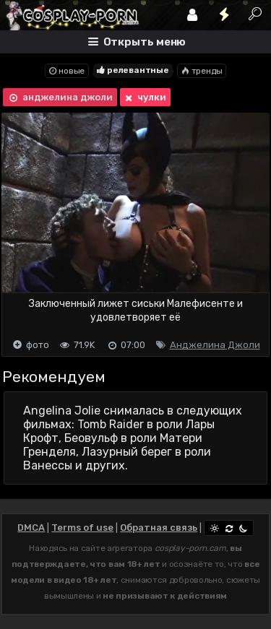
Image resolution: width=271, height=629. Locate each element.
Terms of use (82, 527)
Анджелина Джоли (215, 344)
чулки (144, 97)
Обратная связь (158, 527)
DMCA (31, 527)
